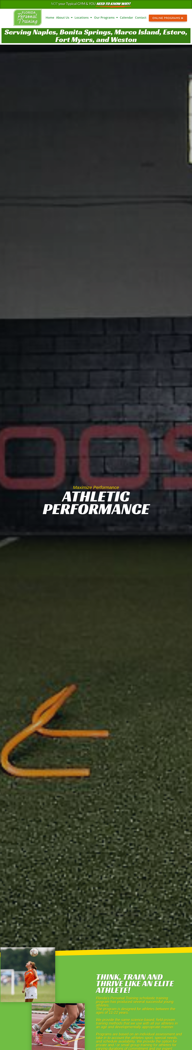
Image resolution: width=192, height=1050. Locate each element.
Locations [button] (83, 18)
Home (50, 17)
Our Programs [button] (106, 18)
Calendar (126, 17)
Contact (140, 17)
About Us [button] (64, 18)
